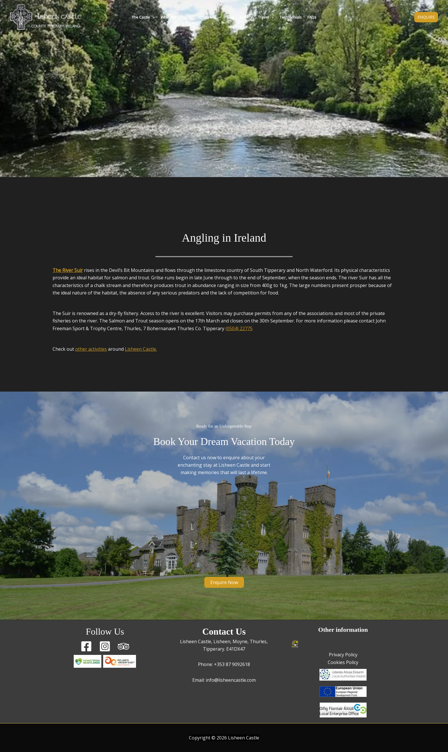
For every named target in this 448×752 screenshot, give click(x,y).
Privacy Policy (343, 654)
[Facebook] (86, 646)
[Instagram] (105, 646)
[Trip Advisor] (123, 646)
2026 (222, 738)
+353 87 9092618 (232, 664)
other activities (91, 349)
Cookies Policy (343, 662)
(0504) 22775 (239, 328)
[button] (152, 17)
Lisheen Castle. (141, 349)
